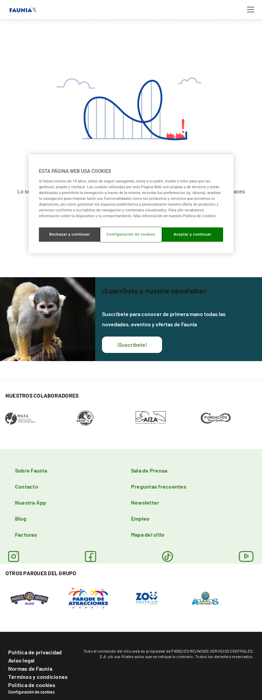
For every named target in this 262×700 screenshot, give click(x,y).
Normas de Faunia (30, 668)
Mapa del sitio (147, 534)
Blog (20, 518)
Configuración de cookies (31, 691)
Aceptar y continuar (193, 234)
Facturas (26, 534)
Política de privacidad (35, 652)
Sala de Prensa (149, 470)
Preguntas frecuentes (158, 486)
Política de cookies (32, 685)
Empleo (140, 518)
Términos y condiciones (38, 676)
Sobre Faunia (31, 470)
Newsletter (145, 502)
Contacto (26, 486)
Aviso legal (21, 660)
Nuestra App (30, 502)
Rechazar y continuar (69, 234)
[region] (131, 203)
